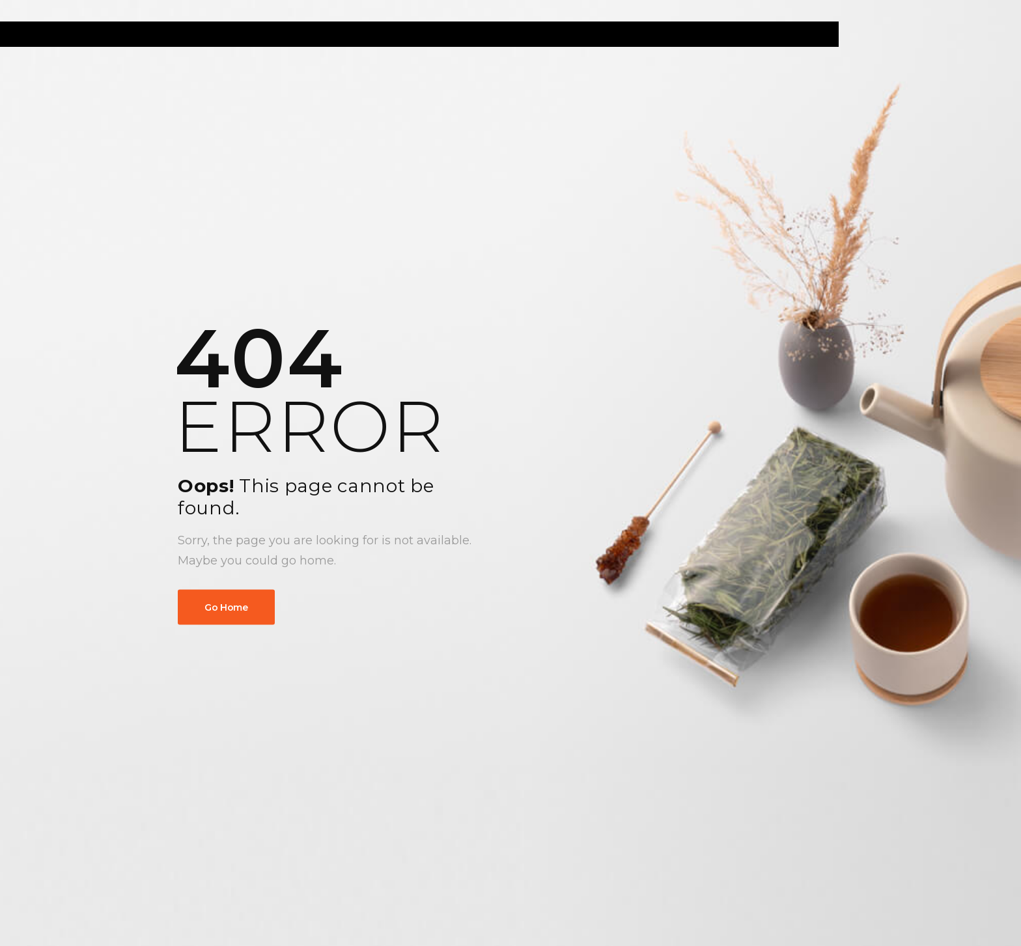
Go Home (226, 607)
